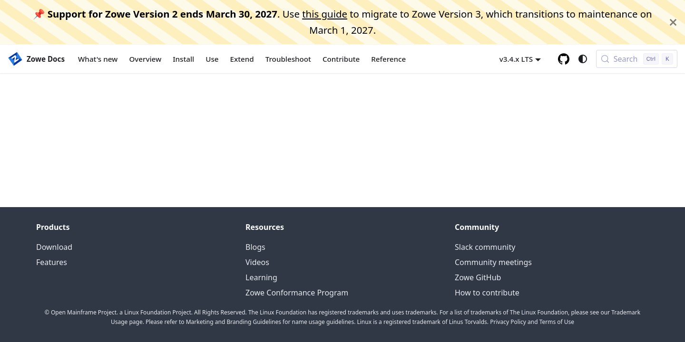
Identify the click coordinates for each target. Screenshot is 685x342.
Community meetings (493, 262)
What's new (97, 59)
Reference (388, 59)
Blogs (255, 247)
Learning (261, 277)
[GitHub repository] (563, 58)
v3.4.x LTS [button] (516, 59)
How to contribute (487, 292)
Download (54, 247)
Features (51, 262)
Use (212, 59)
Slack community (485, 247)
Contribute (341, 59)
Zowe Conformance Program (296, 292)
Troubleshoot (288, 59)
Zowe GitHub (478, 277)
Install (183, 59)
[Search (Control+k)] (636, 59)
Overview (145, 59)
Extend (242, 59)
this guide (324, 13)
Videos (257, 262)
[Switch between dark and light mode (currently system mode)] (582, 58)
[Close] (673, 22)
